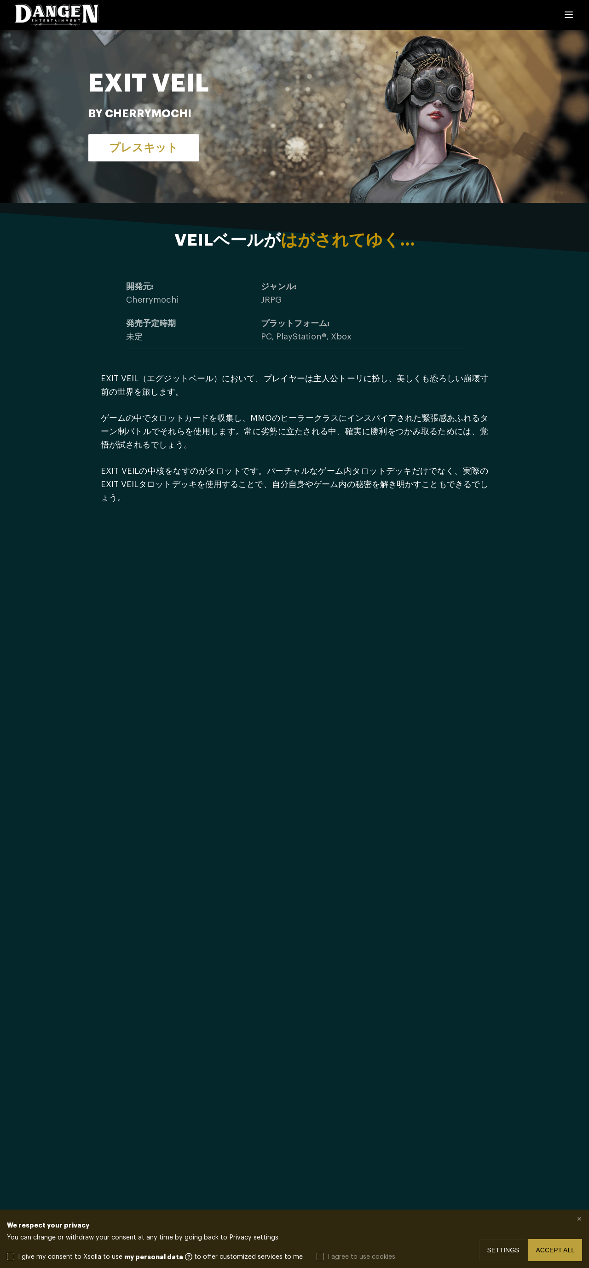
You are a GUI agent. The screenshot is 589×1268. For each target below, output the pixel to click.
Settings (503, 1250)
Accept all (555, 1250)
